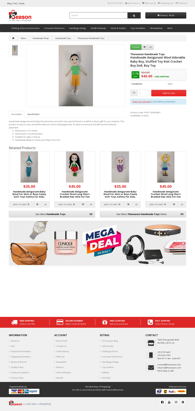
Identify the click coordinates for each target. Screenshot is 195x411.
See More (64, 214)
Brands (59, 377)
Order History (62, 351)
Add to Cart (169, 93)
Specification (33, 114)
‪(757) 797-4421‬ (164, 352)
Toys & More (108, 367)
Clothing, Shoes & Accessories (25, 28)
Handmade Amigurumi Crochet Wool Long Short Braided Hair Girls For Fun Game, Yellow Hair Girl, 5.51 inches (166, 196)
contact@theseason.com (169, 364)
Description (16, 114)
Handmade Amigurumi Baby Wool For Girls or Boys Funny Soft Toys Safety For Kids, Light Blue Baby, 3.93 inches (29, 195)
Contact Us (61, 346)
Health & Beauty (98, 28)
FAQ (13, 346)
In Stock (136, 47)
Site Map (106, 377)
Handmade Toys (63, 38)
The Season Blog (110, 340)
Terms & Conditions (20, 372)
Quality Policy (17, 367)
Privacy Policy (17, 377)
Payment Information (21, 351)
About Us (15, 340)
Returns (60, 367)
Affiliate (105, 372)
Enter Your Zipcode (141, 101)
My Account (61, 340)
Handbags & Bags (77, 28)
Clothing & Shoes (110, 351)
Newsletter (61, 362)
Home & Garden (118, 28)
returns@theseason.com (169, 367)
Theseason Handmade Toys (91, 38)
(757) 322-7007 (164, 355)
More (169, 28)
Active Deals (107, 346)
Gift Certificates (63, 372)
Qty (134, 92)
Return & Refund (19, 362)
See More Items (150, 214)
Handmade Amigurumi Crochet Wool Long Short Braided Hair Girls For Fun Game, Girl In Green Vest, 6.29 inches (75, 196)
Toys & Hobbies (138, 28)
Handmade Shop (41, 38)
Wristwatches (156, 28)
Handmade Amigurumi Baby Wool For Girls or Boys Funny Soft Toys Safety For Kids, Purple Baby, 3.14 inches (120, 195)
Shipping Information (21, 356)
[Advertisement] (97, 290)
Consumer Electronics (54, 28)
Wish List (60, 356)
